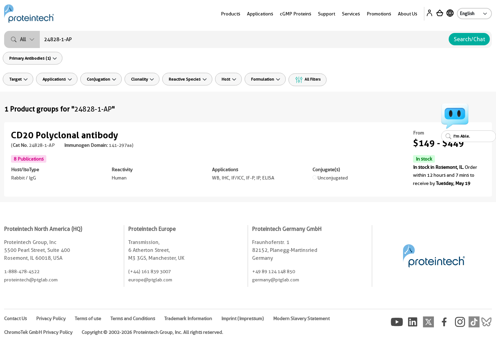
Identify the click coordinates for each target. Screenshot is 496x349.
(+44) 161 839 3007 (149, 271)
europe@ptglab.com (150, 279)
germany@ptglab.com (275, 279)
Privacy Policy (51, 318)
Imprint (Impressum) (242, 318)
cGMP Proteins (295, 13)
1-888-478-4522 (21, 271)
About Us (407, 13)
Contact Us (15, 318)
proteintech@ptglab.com (31, 279)
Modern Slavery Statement (301, 318)
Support (326, 13)
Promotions (379, 13)
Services (351, 13)
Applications (260, 13)
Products (230, 13)
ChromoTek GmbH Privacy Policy (38, 332)
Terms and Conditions (132, 318)
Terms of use (88, 318)
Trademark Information (188, 318)
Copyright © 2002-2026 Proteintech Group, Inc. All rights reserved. (152, 332)
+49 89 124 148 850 (273, 271)
